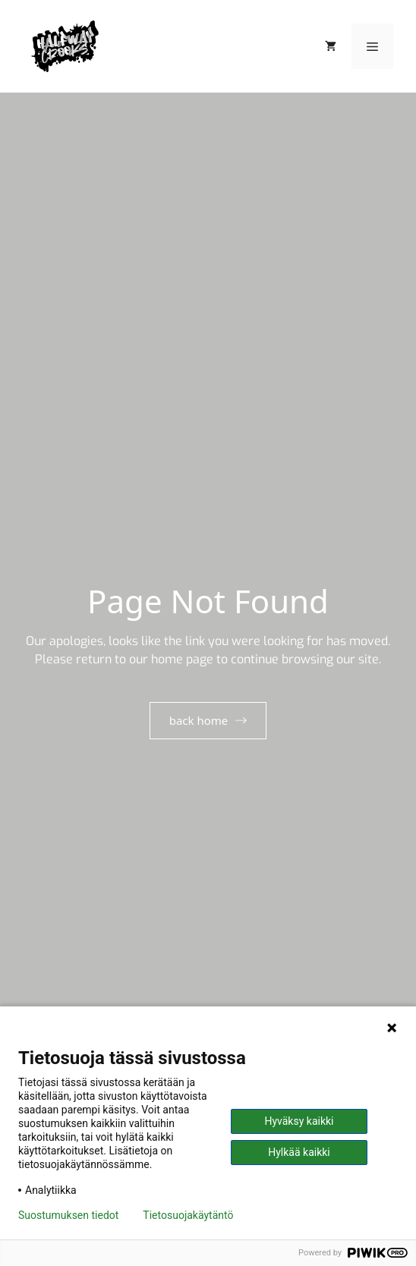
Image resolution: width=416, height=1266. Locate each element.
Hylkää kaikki (299, 1152)
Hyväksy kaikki (298, 1121)
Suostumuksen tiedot (68, 1215)
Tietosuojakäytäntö (188, 1215)
